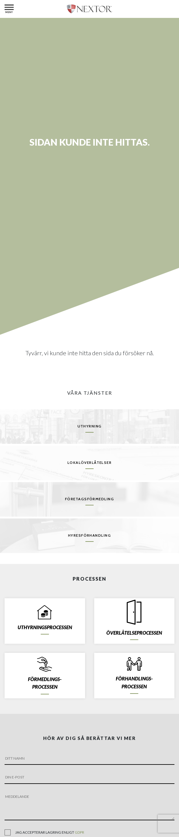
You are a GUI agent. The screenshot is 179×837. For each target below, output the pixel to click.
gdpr (79, 832)
